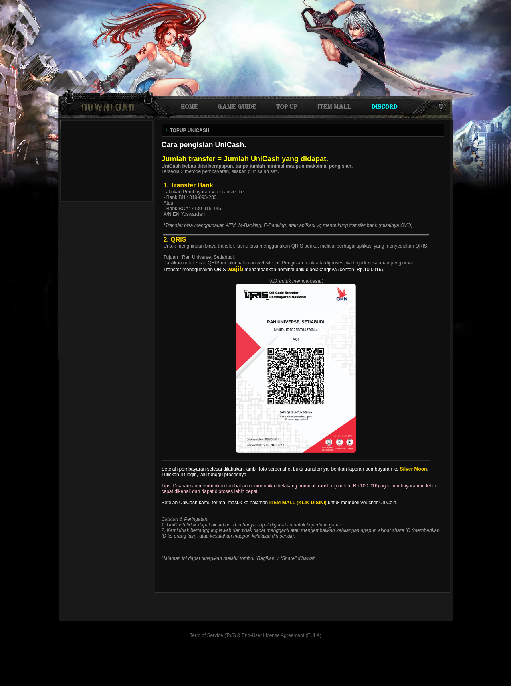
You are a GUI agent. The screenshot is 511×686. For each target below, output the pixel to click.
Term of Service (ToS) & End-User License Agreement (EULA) (255, 635)
